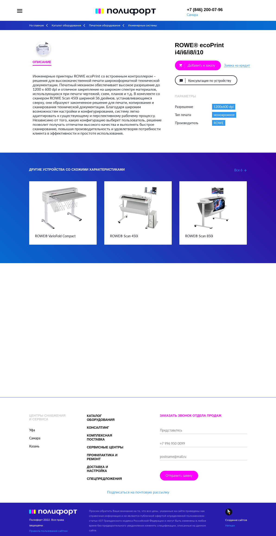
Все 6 (240, 170)
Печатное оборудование (104, 25)
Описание (42, 62)
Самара (192, 15)
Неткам (230, 525)
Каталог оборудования (66, 25)
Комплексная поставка (99, 437)
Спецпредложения (104, 479)
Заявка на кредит (237, 65)
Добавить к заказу (197, 65)
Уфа (32, 430)
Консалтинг (98, 427)
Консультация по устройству (205, 80)
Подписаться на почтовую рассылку (138, 492)
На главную (36, 25)
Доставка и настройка (97, 469)
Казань (34, 446)
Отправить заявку (179, 475)
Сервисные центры (105, 447)
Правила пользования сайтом (48, 531)
